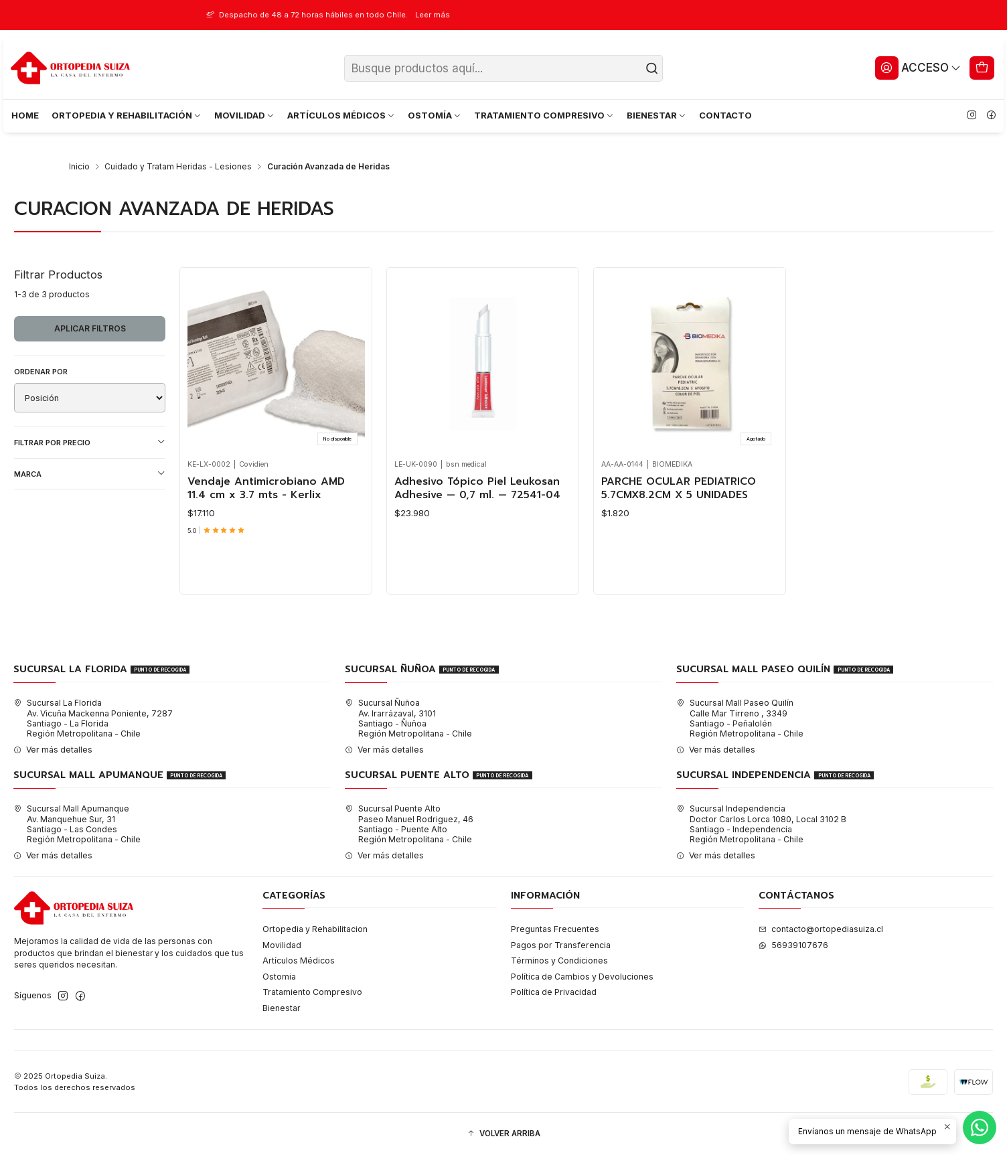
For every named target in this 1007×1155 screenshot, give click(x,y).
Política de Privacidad (554, 992)
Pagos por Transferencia (561, 945)
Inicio (79, 167)
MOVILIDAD (244, 115)
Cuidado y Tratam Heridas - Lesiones (178, 167)
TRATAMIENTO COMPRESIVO (544, 115)
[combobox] (504, 68)
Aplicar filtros (90, 328)
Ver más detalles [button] (52, 750)
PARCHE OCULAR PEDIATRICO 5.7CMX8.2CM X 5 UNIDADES (678, 488)
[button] (503, 1134)
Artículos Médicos (298, 960)
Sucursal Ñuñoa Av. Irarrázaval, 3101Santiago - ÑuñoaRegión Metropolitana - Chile (408, 718)
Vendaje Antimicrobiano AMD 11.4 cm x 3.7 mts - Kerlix (266, 488)
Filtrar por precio (89, 442)
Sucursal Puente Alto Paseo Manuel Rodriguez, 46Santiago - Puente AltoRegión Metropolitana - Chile (409, 823)
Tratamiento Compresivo (312, 992)
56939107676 (793, 945)
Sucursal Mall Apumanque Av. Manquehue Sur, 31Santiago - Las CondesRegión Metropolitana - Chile (77, 823)
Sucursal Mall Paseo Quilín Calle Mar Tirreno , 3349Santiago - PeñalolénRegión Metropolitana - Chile (739, 718)
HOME (25, 115)
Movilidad (281, 945)
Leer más (474, 14)
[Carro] (982, 67)
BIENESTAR (657, 115)
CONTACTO (725, 115)
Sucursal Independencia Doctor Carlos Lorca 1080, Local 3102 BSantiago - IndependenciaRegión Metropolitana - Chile (761, 823)
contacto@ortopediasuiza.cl (821, 929)
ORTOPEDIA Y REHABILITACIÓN (127, 115)
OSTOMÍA (435, 115)
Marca (89, 474)
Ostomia (279, 977)
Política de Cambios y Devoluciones (582, 977)
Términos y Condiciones (559, 960)
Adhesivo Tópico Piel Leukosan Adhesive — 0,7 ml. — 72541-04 (477, 488)
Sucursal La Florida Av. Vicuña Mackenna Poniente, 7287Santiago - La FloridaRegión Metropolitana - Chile (93, 718)
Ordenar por (41, 371)
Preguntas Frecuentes (555, 929)
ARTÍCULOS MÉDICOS (341, 115)
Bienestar (281, 1008)
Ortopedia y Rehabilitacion (315, 929)
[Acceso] (917, 67)
